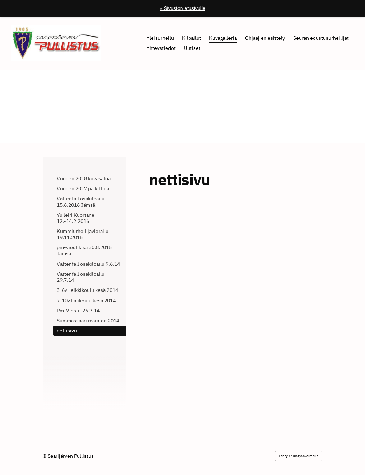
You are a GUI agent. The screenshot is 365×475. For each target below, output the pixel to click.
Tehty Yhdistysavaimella (298, 455)
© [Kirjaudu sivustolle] (45, 455)
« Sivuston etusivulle (182, 8)
